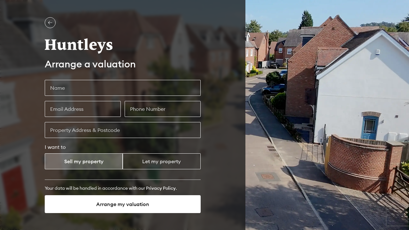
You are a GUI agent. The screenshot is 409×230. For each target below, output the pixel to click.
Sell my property (84, 161)
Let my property (161, 161)
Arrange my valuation (122, 204)
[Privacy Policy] (161, 188)
